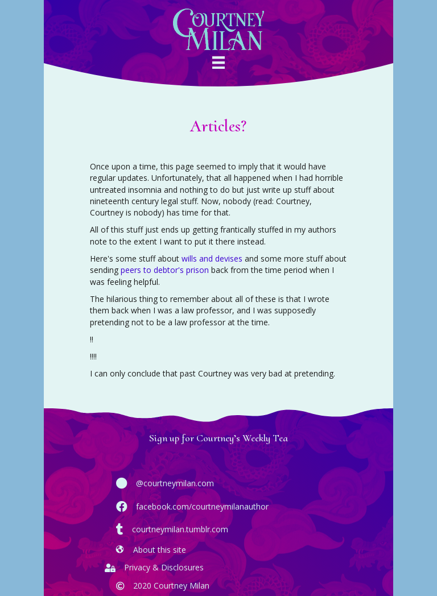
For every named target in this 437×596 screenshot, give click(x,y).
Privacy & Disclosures (164, 567)
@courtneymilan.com (175, 483)
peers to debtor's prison (165, 269)
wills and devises (212, 258)
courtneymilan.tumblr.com (180, 529)
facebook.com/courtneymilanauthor (202, 506)
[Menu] (218, 65)
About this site (159, 549)
